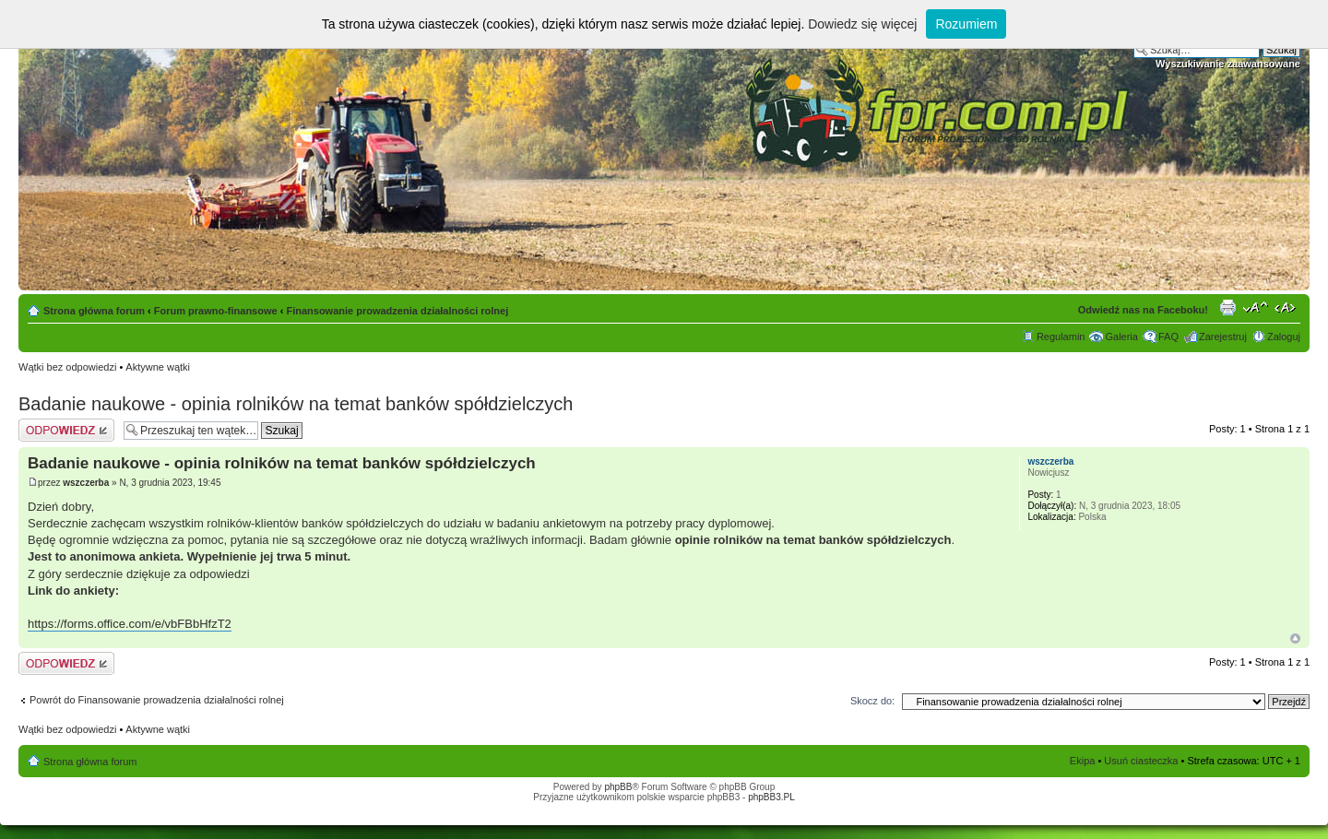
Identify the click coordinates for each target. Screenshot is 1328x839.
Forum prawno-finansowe (216, 310)
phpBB (618, 787)
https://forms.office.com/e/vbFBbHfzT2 (129, 624)
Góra (1295, 638)
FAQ (1168, 336)
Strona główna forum (94, 310)
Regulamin (1061, 336)
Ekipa (1083, 760)
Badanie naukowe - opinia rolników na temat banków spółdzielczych (295, 404)
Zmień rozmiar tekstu (1255, 307)
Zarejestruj (1223, 336)
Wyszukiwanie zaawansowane (1228, 63)
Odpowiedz (66, 430)
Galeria (1121, 336)
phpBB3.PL (771, 797)
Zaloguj (1283, 336)
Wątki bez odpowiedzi (67, 366)
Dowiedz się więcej (862, 24)
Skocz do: (872, 700)
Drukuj (1227, 307)
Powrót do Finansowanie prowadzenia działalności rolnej (157, 699)
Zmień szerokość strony (1287, 307)
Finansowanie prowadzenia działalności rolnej (397, 310)
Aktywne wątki (157, 366)
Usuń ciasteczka (1141, 760)
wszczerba (86, 483)
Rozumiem (966, 24)
